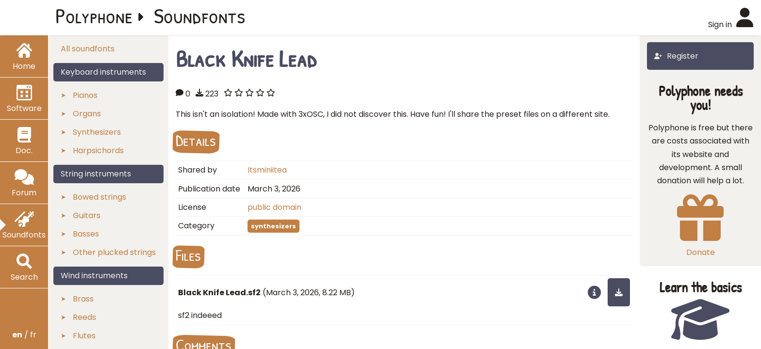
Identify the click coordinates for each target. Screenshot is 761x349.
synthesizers (273, 226)
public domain (274, 207)
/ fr (24, 334)
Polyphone (94, 15)
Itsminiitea (267, 169)
